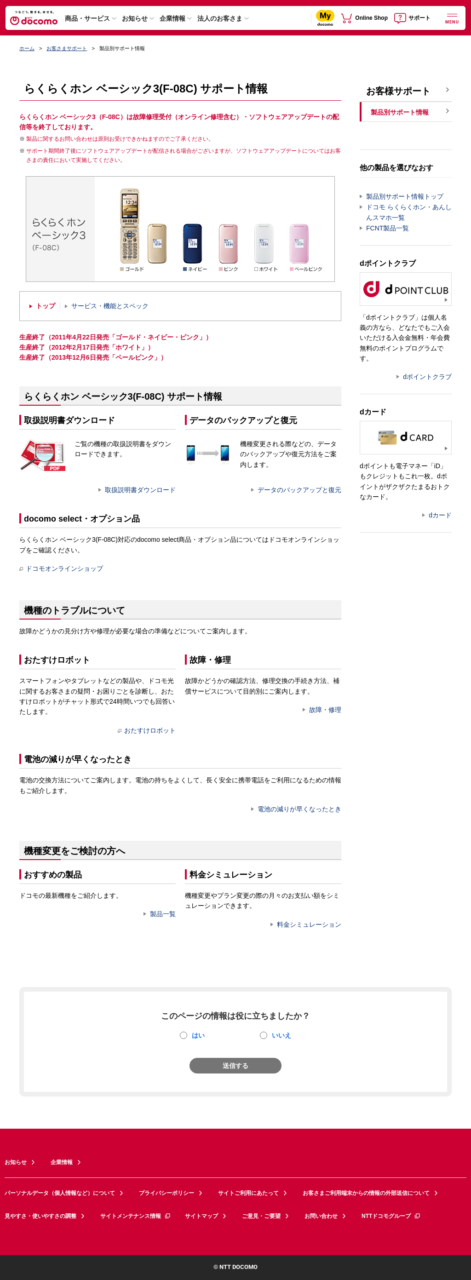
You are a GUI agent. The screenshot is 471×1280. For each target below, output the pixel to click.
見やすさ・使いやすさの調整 (40, 1216)
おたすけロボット (147, 730)
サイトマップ (201, 1216)
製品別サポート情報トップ (404, 196)
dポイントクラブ (427, 376)
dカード (440, 515)
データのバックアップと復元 (299, 490)
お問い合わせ (321, 1216)
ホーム (26, 48)
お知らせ (135, 18)
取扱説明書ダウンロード (140, 490)
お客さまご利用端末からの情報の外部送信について (366, 1193)
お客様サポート (398, 91)
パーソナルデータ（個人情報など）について (60, 1193)
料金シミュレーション (309, 924)
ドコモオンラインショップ (61, 568)
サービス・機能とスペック (110, 306)
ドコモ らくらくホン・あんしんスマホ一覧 (409, 212)
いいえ (281, 1035)
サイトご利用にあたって (248, 1193)
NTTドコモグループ (391, 1216)
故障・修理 (325, 709)
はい (198, 1035)
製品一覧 (163, 914)
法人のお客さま (219, 18)
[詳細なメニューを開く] (452, 17)
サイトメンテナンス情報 (135, 1216)
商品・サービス (87, 18)
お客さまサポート (66, 48)
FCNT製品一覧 (387, 228)
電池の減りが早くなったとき (299, 809)
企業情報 (172, 18)
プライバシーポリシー (166, 1193)
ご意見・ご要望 (261, 1216)
